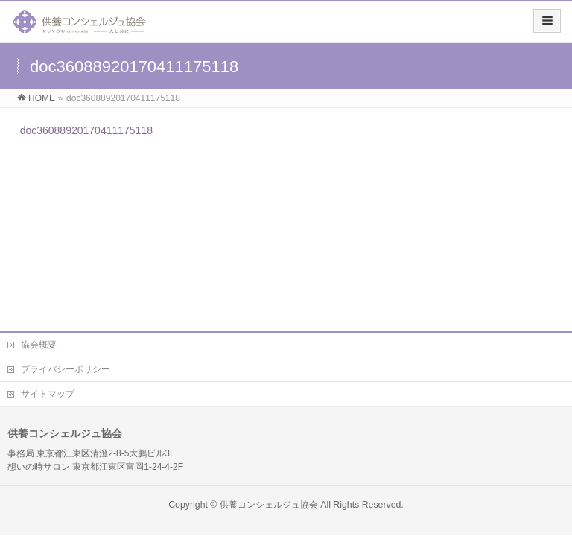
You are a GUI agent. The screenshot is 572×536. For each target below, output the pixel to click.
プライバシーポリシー (65, 369)
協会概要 (39, 344)
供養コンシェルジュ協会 (269, 505)
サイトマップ (47, 394)
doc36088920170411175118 (86, 130)
